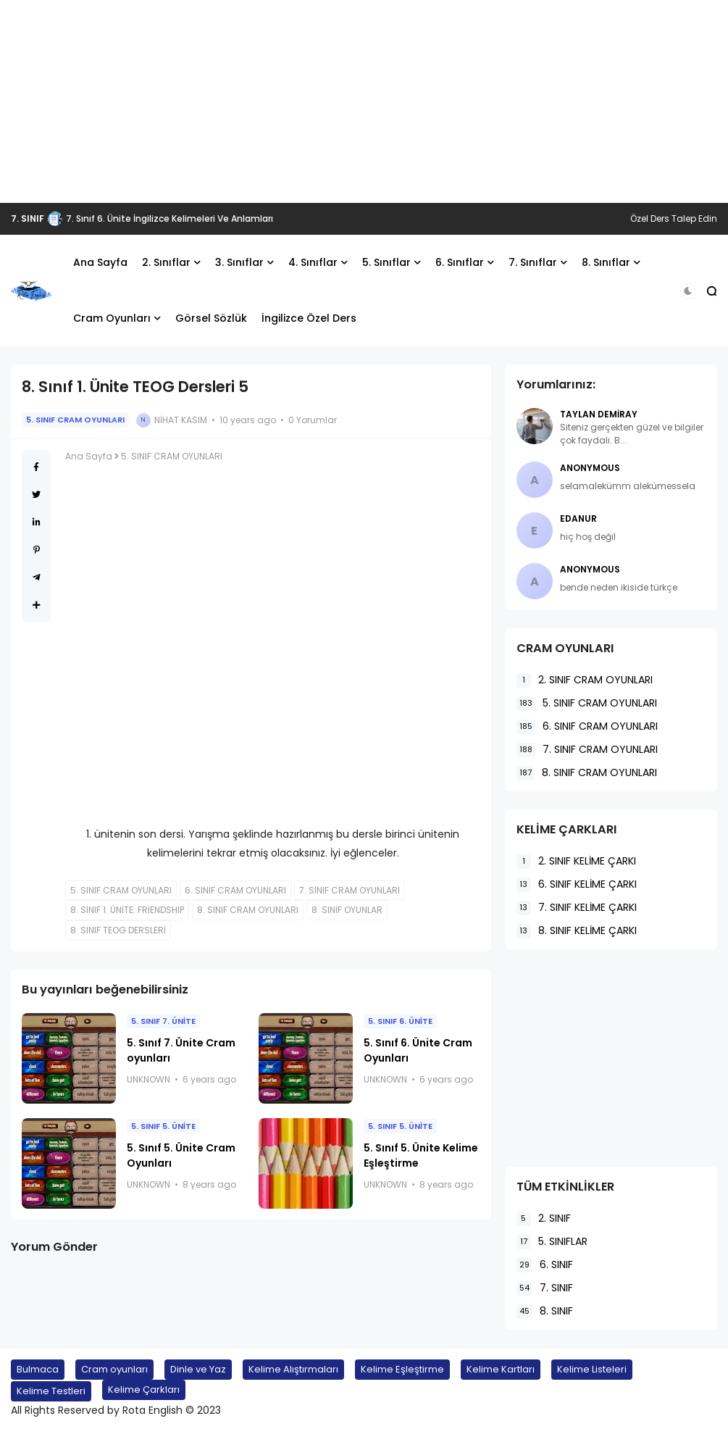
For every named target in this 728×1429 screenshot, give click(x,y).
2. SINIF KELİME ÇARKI (576, 861)
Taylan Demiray (598, 414)
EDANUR (578, 518)
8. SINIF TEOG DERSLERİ (118, 930)
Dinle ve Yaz (198, 1369)
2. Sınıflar (166, 262)
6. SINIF (544, 1264)
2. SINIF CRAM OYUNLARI (584, 680)
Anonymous (590, 468)
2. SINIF (543, 1218)
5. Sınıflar (386, 262)
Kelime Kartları (500, 1369)
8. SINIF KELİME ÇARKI (576, 930)
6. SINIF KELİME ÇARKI (576, 884)
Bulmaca (38, 1369)
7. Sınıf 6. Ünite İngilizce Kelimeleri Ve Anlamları (169, 218)
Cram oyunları (114, 1369)
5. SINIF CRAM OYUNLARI (75, 419)
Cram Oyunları (112, 318)
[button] (687, 291)
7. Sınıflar (533, 262)
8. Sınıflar (606, 262)
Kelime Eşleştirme (402, 1369)
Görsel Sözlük (211, 318)
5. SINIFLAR (551, 1241)
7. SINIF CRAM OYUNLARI (349, 890)
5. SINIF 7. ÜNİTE (163, 1021)
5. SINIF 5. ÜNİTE (163, 1126)
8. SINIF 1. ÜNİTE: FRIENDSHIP (127, 910)
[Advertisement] (364, 101)
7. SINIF (27, 218)
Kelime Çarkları (144, 1389)
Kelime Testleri (51, 1391)
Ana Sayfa (100, 262)
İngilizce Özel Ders (309, 318)
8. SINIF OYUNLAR (346, 910)
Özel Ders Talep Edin (673, 218)
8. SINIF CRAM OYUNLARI (247, 910)
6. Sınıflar (459, 262)
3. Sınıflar (239, 262)
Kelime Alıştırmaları (293, 1369)
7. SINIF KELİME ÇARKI (576, 907)
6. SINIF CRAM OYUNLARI (235, 890)
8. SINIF (544, 1311)
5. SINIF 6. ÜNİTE (400, 1021)
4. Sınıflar (313, 262)
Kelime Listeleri (592, 1369)
